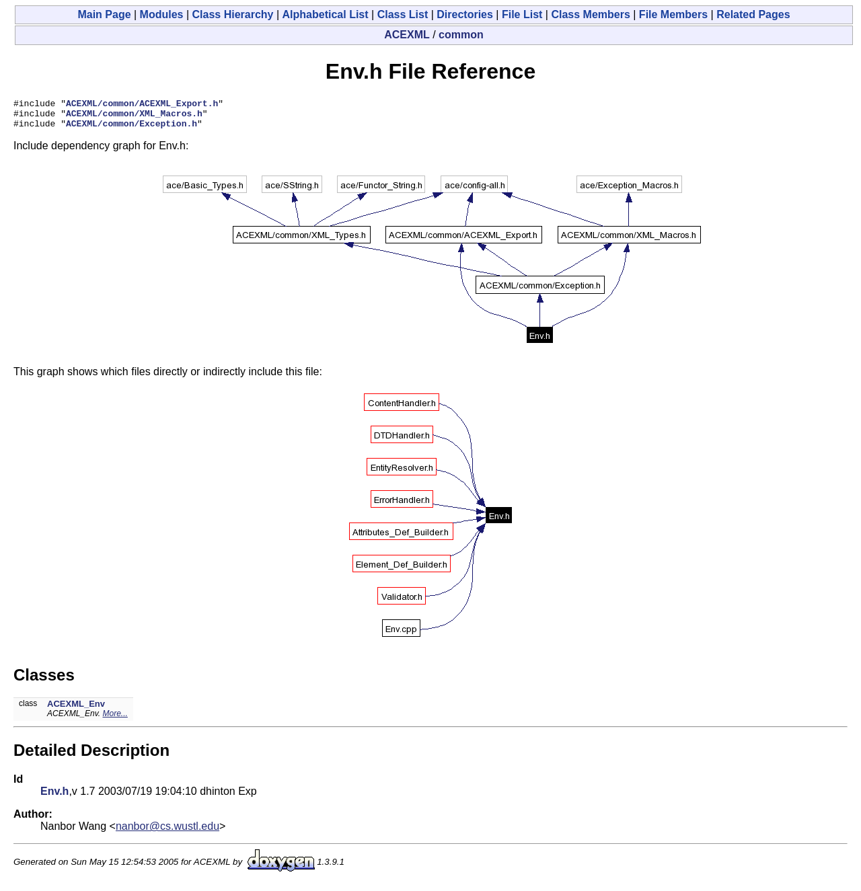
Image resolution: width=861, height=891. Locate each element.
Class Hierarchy (233, 14)
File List (522, 14)
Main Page (103, 14)
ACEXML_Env (76, 710)
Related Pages (753, 14)
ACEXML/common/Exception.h (131, 129)
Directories (465, 14)
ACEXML (407, 34)
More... (115, 719)
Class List (402, 14)
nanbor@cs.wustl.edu (167, 832)
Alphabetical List (326, 14)
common (461, 34)
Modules (162, 14)
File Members (673, 14)
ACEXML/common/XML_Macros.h (134, 117)
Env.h (54, 797)
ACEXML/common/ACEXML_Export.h (142, 105)
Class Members (590, 14)
